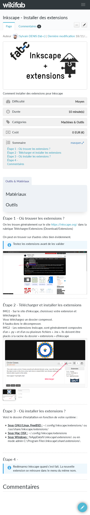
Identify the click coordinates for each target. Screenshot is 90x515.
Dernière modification (61, 36)
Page (9, 26)
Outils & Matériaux (17, 181)
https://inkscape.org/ (64, 224)
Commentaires (28, 26)
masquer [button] (76, 142)
